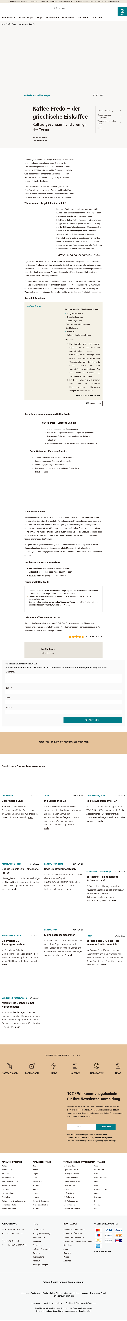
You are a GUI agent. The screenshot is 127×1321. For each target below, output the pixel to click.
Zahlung (36, 1254)
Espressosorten (44, 596)
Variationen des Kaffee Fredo (106, 122)
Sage (96, 1167)
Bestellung (37, 1243)
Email (8, 699)
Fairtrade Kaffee (8, 1179)
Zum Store (96, 17)
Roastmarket (70, 1225)
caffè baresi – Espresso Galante (59, 422)
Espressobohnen (8, 1195)
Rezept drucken (93, 403)
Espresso (5, 1191)
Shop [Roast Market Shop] (122, 14)
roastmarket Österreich (73, 1235)
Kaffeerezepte (26, 17)
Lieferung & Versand (41, 1250)
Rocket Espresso (100, 1179)
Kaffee (4, 1167)
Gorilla (35, 1167)
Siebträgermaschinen (71, 1175)
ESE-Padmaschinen (71, 1202)
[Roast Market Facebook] (108, 9)
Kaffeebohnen (7, 1171)
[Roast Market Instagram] (95, 9)
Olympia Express (100, 1191)
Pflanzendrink (79, 521)
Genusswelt (68, 17)
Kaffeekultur (30, 95)
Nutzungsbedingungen (99, 1142)
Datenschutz (102, 1136)
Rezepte (75, 1070)
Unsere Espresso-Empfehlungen (104, 116)
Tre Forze (36, 1195)
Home (3, 24)
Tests (46, 797)
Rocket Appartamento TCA (101, 802)
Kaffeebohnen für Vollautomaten (14, 1202)
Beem (96, 1175)
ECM (96, 1183)
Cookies (69, 1305)
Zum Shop (83, 17)
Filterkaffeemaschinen (72, 1183)
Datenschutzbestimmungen (77, 1142)
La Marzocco (99, 1171)
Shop (118, 1070)
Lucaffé (35, 1179)
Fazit (99, 128)
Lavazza (36, 1198)
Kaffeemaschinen (70, 1167)
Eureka (96, 1195)
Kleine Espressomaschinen (59, 936)
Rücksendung (38, 1258)
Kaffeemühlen (69, 1195)
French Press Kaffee (9, 1206)
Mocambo (36, 1187)
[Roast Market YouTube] (104, 9)
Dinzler (35, 1171)
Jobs (66, 1250)
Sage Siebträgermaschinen (60, 870)
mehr (30, 819)
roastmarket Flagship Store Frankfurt (79, 1243)
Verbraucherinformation (86, 1305)
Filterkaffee (6, 1198)
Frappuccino (61, 216)
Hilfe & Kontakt (39, 1231)
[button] (56, 8)
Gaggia (97, 1206)
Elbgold (35, 1175)
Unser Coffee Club (12, 802)
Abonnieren (105, 1128)
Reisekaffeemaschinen (72, 1210)
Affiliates (67, 1262)
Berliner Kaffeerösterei (41, 1202)
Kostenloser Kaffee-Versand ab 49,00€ (57, 1)
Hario (96, 1202)
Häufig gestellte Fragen (42, 1235)
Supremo (36, 1210)
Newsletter (68, 1247)
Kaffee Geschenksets (9, 1210)
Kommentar (10, 672)
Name (8, 689)
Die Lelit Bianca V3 (55, 802)
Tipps (40, 17)
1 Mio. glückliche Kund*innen (108, 1)
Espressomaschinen (71, 1171)
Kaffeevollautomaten (71, 1179)
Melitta (96, 1187)
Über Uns (67, 1254)
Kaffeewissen (8, 17)
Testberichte (52, 17)
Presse (66, 1258)
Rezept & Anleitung (105, 110)
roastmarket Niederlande (74, 1239)
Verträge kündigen (40, 1266)
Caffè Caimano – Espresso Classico (48, 451)
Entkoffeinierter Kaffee (10, 1183)
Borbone (36, 1191)
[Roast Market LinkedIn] (113, 9)
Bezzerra (97, 1198)
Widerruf (36, 1262)
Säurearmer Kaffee (9, 1187)
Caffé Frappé (91, 213)
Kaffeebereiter (69, 1198)
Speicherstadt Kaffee (40, 1206)
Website (8, 709)
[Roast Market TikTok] (99, 9)
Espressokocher (69, 1187)
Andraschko (37, 1183)
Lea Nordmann (40, 140)
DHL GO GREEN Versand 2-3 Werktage (24, 1)
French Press (68, 1191)
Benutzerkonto (39, 1239)
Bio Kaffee (5, 1175)
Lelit (95, 1210)
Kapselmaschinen (70, 1206)
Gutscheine (37, 1247)
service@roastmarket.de (16, 1246)
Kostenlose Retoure (84, 1)
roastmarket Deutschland (74, 1231)
